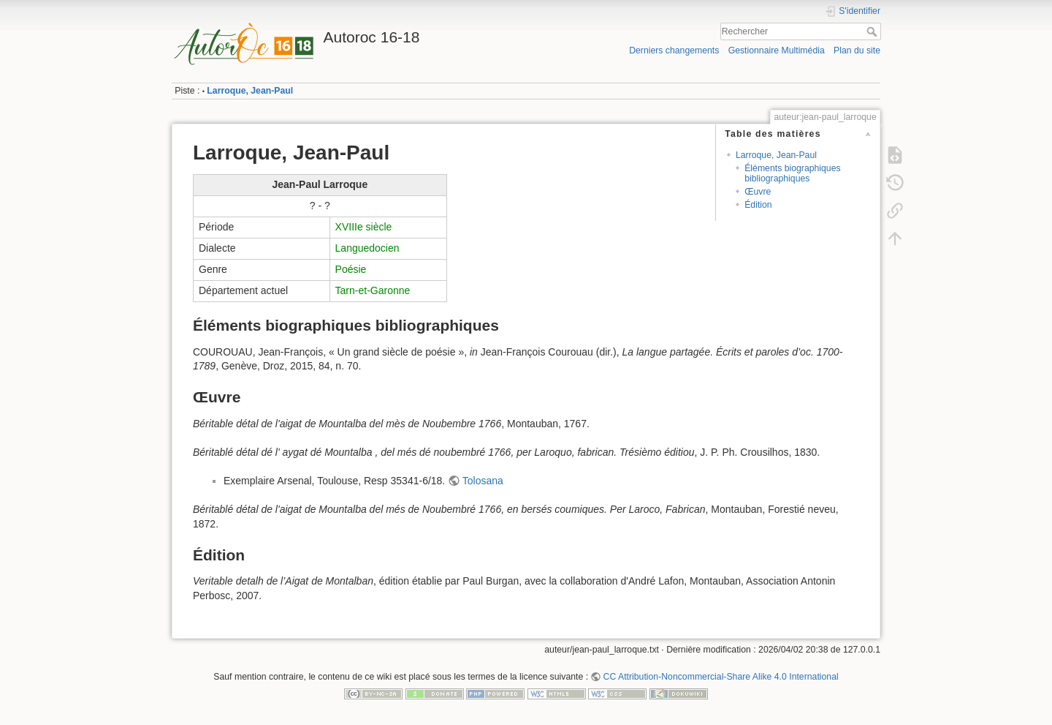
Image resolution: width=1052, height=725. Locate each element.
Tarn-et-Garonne (373, 290)
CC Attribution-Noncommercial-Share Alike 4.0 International (721, 677)
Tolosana (482, 481)
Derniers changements (674, 50)
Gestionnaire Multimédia (776, 50)
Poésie (351, 269)
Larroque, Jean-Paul (250, 91)
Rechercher (873, 31)
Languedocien (367, 248)
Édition (757, 205)
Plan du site (857, 50)
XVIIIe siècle (363, 227)
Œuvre (757, 192)
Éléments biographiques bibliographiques (792, 173)
